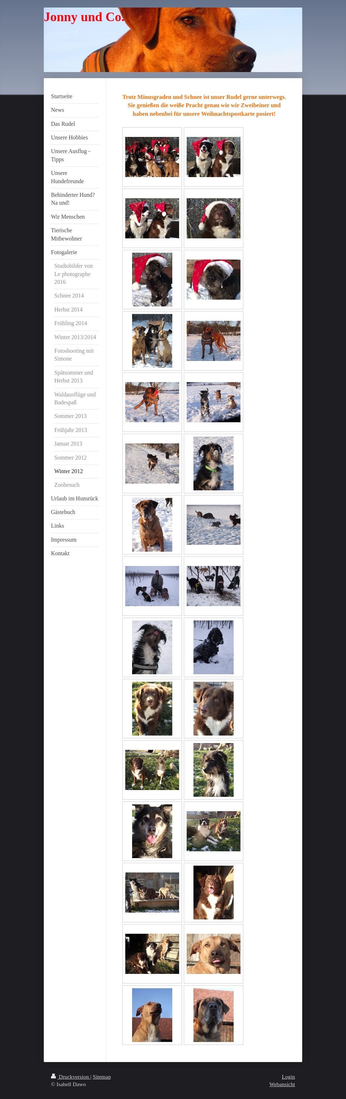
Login (288, 1077)
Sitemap (102, 1077)
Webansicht (282, 1084)
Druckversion (70, 1077)
